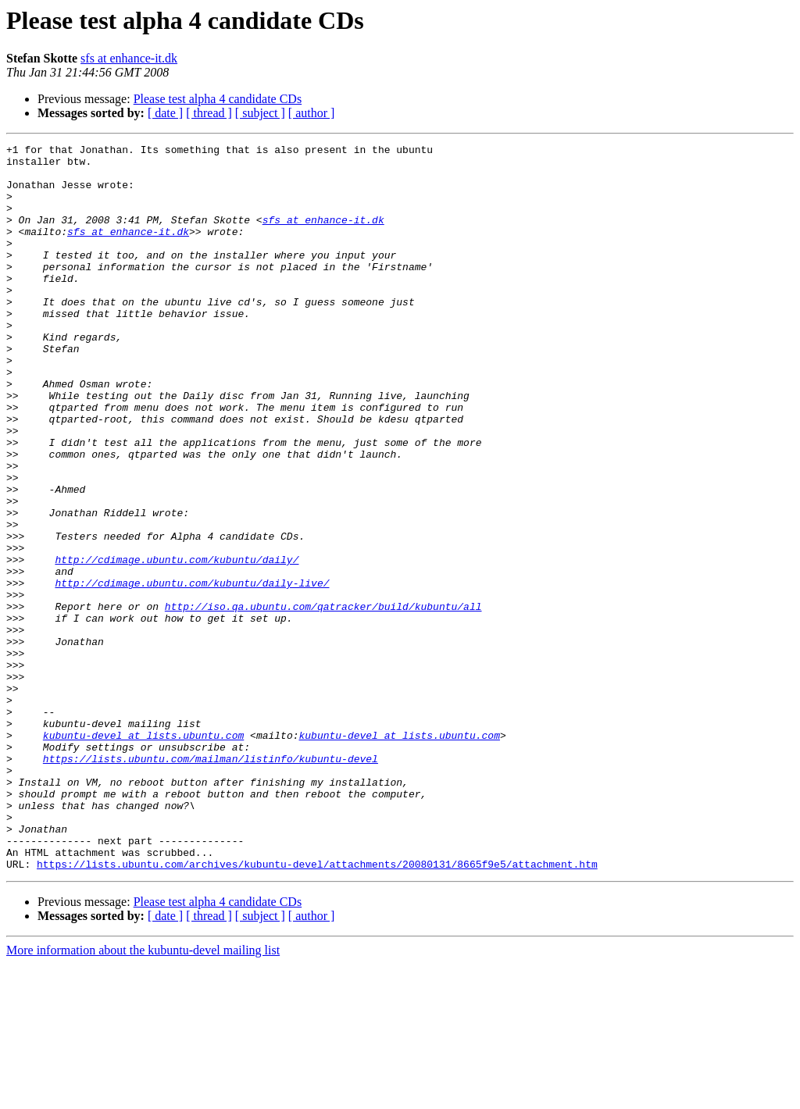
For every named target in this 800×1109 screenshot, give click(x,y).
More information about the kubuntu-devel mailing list (143, 1095)
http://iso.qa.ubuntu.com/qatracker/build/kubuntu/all (323, 700)
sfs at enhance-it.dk (128, 58)
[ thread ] (209, 112)
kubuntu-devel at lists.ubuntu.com (143, 854)
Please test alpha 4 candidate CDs (218, 98)
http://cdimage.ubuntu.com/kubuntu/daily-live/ (192, 672)
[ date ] (165, 112)
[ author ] (311, 112)
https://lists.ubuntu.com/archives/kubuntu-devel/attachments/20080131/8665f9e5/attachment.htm (317, 1009)
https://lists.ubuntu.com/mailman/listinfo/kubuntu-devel (210, 882)
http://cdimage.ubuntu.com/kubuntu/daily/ (176, 644)
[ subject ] (260, 112)
